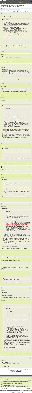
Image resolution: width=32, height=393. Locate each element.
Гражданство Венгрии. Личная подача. (9, 6)
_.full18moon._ (4, 386)
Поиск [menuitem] (5, 3)
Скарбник (4, 166)
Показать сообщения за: (16, 370)
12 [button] (24, 11)
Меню (2, 3)
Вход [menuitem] (30, 3)
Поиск (17, 10)
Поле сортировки (16, 371)
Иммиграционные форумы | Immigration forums (14, 5)
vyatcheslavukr (5, 377)
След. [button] (31, 11)
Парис (3, 287)
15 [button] (28, 11)
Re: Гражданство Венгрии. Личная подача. (10, 16)
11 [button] (23, 11)
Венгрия (22, 5)
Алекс (1, 174)
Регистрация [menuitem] (27, 3)
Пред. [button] (20, 11)
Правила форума (3, 8)
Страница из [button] (19, 11)
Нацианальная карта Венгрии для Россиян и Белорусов (12, 383)
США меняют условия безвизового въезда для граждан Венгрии (14, 379)
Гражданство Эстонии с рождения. (9, 385)
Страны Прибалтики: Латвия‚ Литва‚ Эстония (22, 386)
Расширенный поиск (19, 10)
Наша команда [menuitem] (20, 390)
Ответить (2, 10)
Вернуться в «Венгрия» (4, 388)
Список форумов (3, 5)
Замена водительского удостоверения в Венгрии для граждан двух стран (15, 381)
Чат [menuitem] (7, 3)
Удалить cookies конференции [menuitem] (27, 390)
